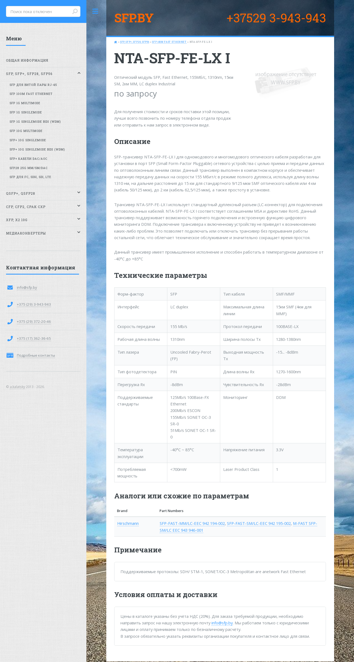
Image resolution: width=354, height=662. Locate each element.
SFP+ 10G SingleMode (28, 140)
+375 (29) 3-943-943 (34, 304)
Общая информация (27, 60)
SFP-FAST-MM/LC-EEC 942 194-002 (192, 523)
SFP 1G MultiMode (25, 103)
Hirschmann (128, 523)
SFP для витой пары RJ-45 (33, 85)
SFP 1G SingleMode (26, 112)
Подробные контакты (36, 355)
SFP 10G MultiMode (26, 131)
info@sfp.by (222, 622)
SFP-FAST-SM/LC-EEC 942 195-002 (259, 523)
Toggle (95, 11)
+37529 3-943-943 (276, 18)
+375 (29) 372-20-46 (34, 321)
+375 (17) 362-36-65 (34, 338)
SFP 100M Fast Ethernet (169, 41)
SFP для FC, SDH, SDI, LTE (30, 177)
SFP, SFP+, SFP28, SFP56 (134, 41)
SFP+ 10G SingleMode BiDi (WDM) (37, 149)
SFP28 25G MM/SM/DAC (29, 168)
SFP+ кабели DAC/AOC (28, 159)
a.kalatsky (17, 386)
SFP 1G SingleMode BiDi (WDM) (35, 122)
